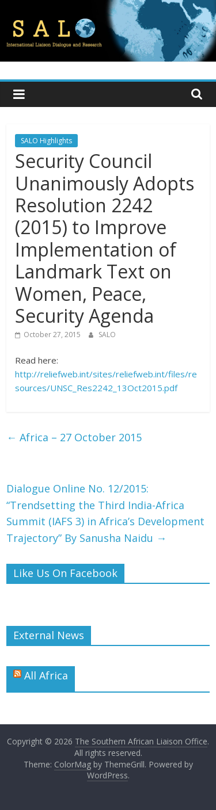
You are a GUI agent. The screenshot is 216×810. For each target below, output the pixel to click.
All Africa (46, 675)
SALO (107, 334)
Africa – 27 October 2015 (74, 437)
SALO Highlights (46, 141)
